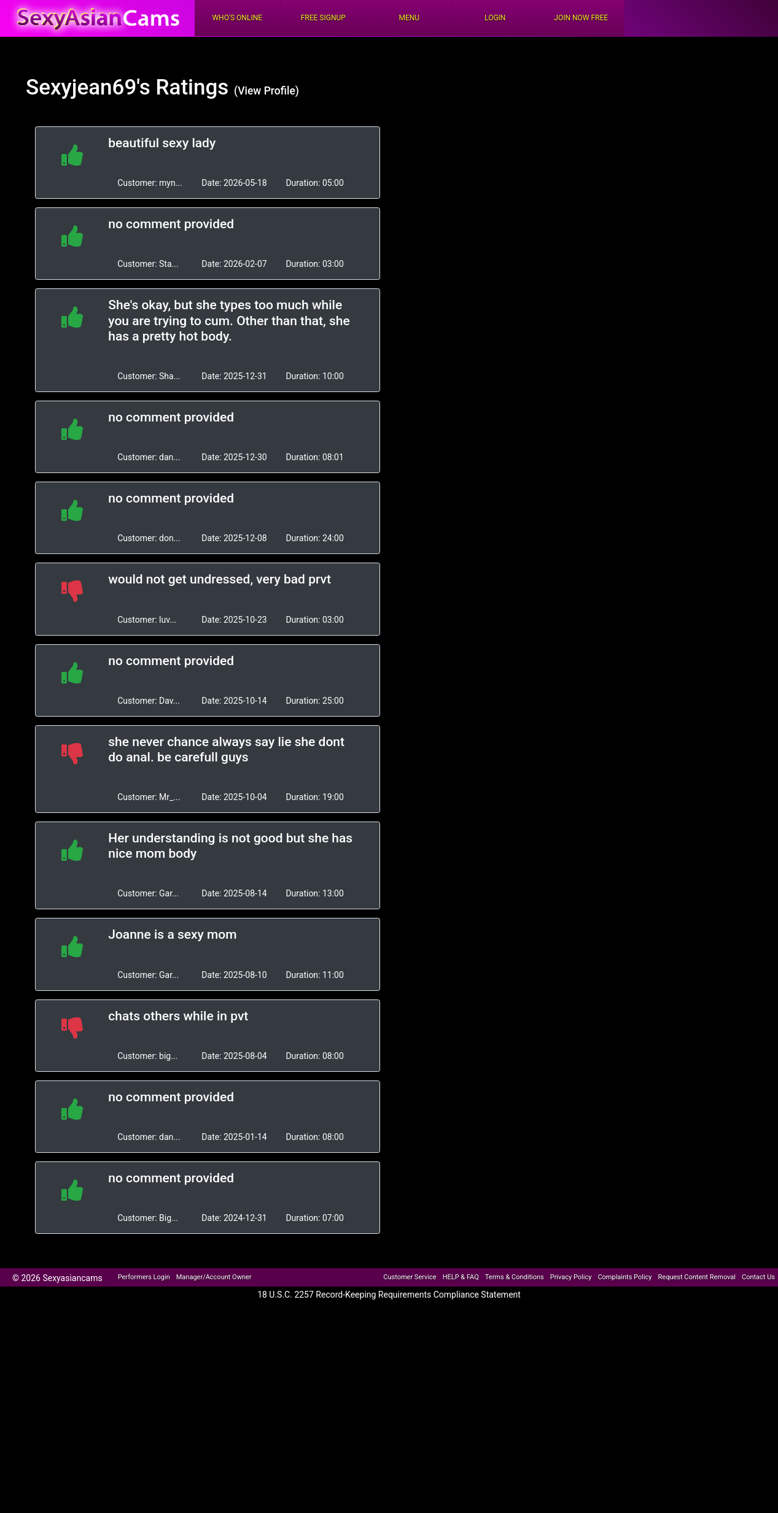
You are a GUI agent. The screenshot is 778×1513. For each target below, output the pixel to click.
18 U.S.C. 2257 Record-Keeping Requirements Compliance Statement (389, 1294)
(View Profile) (266, 91)
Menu (409, 17)
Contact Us (758, 1277)
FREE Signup (323, 17)
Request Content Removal (697, 1277)
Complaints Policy (624, 1277)
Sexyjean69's (88, 87)
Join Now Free (581, 17)
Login (494, 17)
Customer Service (409, 1277)
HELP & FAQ (461, 1277)
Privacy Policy (571, 1277)
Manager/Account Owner (214, 1277)
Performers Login (144, 1277)
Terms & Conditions (514, 1277)
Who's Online (237, 17)
